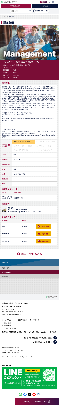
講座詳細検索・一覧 (24, 320)
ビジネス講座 (11, 272)
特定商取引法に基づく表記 (10, 352)
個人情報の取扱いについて (10, 347)
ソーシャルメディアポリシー (11, 350)
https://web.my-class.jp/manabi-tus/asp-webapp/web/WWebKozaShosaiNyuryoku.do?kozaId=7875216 (29, 119)
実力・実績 (7, 323)
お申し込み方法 (34, 332)
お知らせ (36, 320)
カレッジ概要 (6, 320)
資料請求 (53, 332)
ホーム (4, 16)
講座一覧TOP (11, 268)
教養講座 (11, 276)
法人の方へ (44, 332)
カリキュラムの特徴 (10, 328)
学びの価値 (7, 325)
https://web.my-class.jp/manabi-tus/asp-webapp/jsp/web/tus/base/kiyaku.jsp (26, 135)
